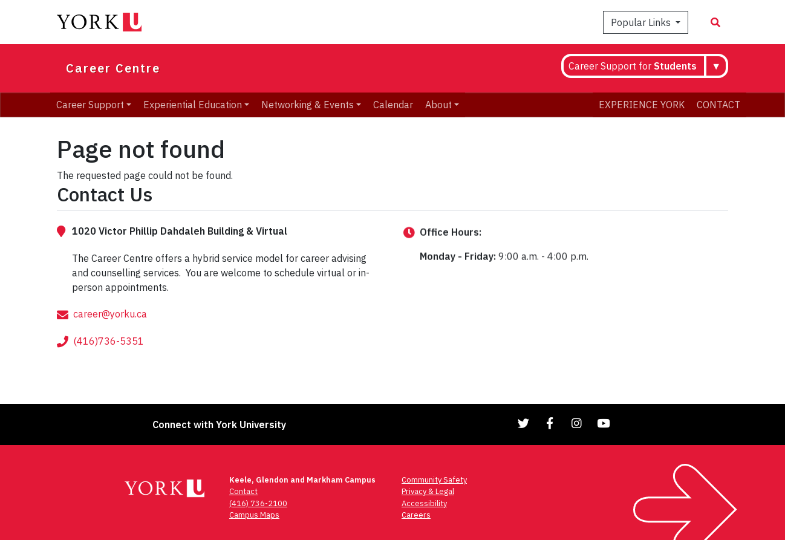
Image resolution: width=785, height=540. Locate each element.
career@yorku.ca (110, 336)
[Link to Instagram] (577, 423)
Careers (416, 515)
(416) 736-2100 (258, 503)
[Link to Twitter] (524, 423)
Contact (243, 491)
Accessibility (424, 503)
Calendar (393, 105)
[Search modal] (715, 22)
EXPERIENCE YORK (642, 105)
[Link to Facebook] (550, 423)
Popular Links (642, 22)
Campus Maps (254, 515)
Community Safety (434, 480)
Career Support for (632, 66)
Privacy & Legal (428, 491)
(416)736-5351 (108, 363)
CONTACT (718, 105)
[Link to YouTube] (603, 423)
